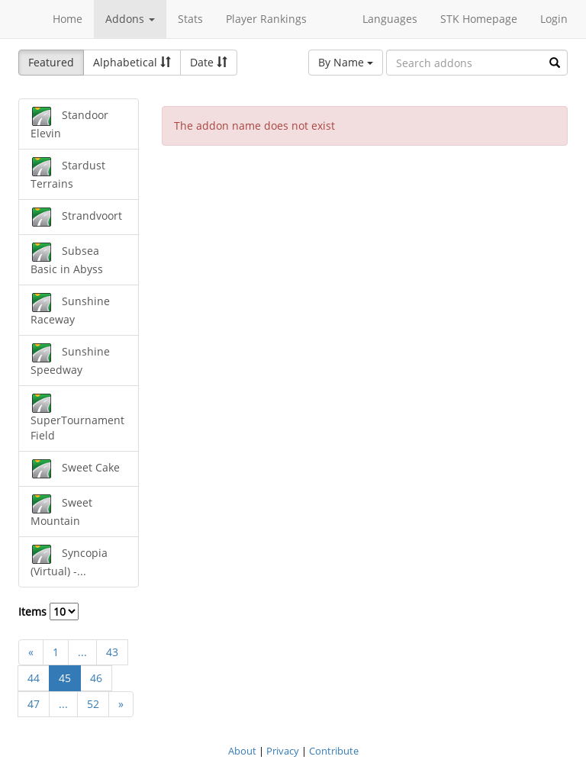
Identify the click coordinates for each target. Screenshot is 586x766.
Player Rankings (266, 18)
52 (93, 704)
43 (112, 652)
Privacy (282, 751)
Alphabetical (132, 62)
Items (48, 611)
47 (33, 704)
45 (65, 678)
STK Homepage (478, 18)
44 (33, 678)
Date (208, 62)
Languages (389, 18)
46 (96, 678)
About (242, 751)
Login (554, 18)
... (82, 652)
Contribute (334, 751)
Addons (130, 18)
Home (67, 18)
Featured (51, 62)
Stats (190, 18)
